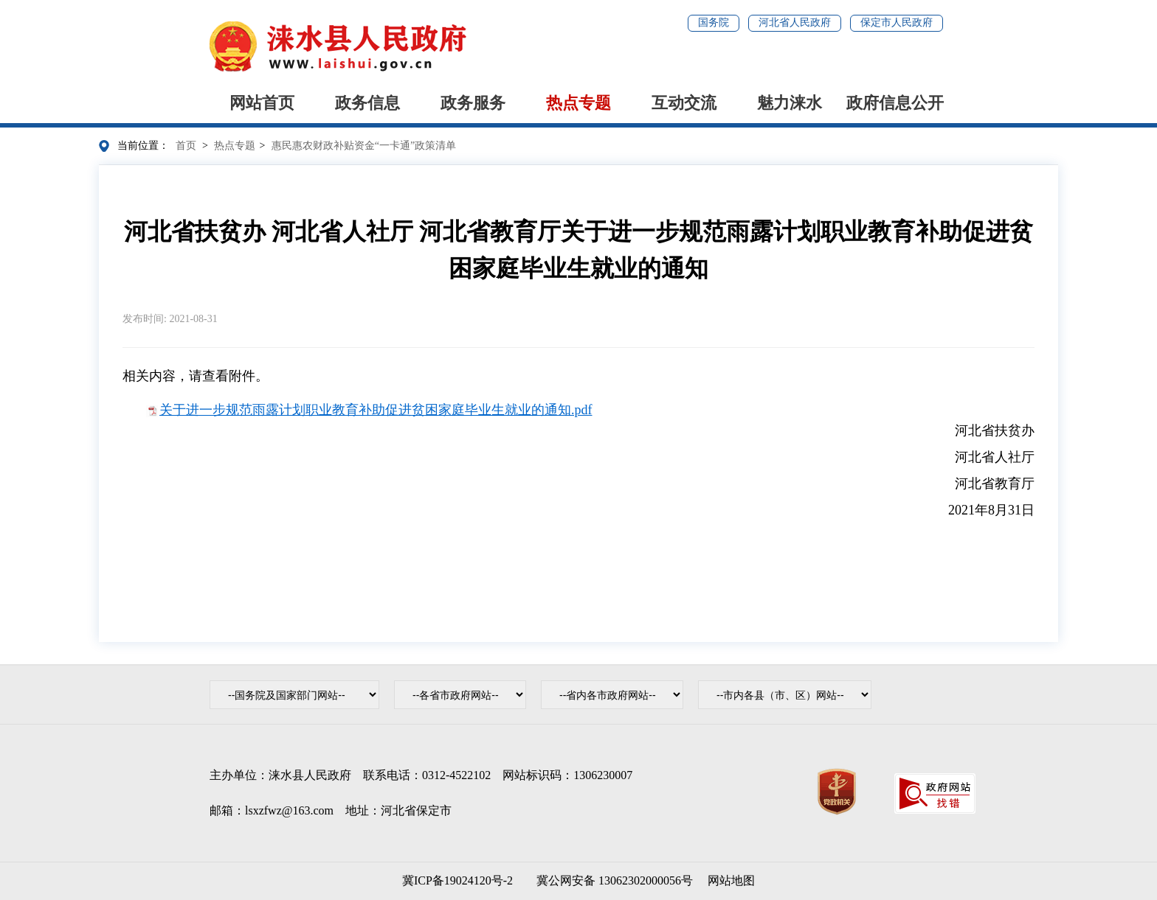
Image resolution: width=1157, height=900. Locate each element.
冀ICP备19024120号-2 (457, 880)
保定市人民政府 (896, 22)
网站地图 (731, 880)
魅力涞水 (789, 103)
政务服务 (473, 103)
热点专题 (578, 103)
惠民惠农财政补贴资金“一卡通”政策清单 (364, 145)
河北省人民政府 (795, 22)
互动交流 (684, 103)
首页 (186, 145)
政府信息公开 (895, 103)
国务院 (713, 22)
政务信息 (367, 103)
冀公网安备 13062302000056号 (612, 880)
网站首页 (261, 103)
